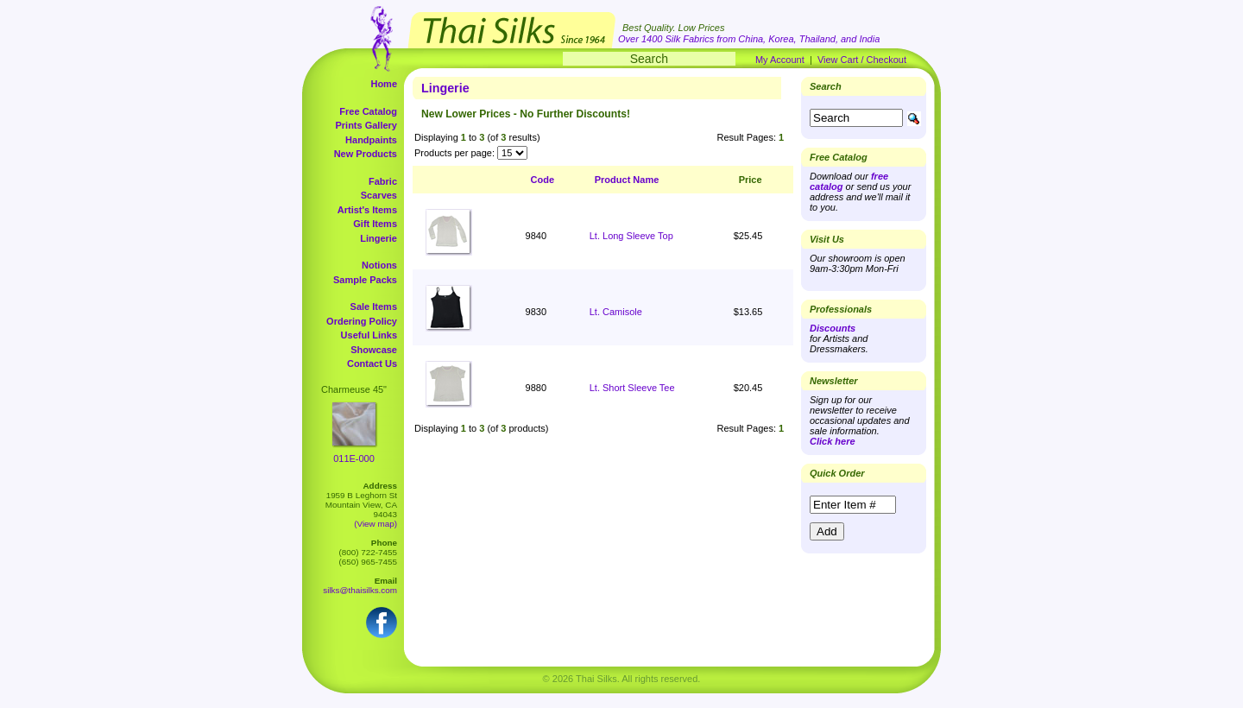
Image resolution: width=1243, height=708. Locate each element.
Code (543, 179)
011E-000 (354, 458)
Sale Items (373, 306)
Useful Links (369, 335)
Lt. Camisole (616, 312)
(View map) (375, 523)
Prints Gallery (366, 125)
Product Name (627, 179)
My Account (779, 59)
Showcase (373, 350)
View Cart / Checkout (861, 59)
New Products (365, 154)
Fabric (383, 181)
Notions (379, 265)
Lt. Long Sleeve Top (631, 236)
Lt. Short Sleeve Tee (632, 387)
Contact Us (372, 363)
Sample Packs (365, 280)
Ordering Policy (361, 321)
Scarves (379, 195)
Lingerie (378, 238)
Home (383, 84)
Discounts (832, 328)
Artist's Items (367, 210)
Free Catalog (368, 111)
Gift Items (375, 223)
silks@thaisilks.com (360, 590)
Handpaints (371, 140)
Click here (832, 441)
